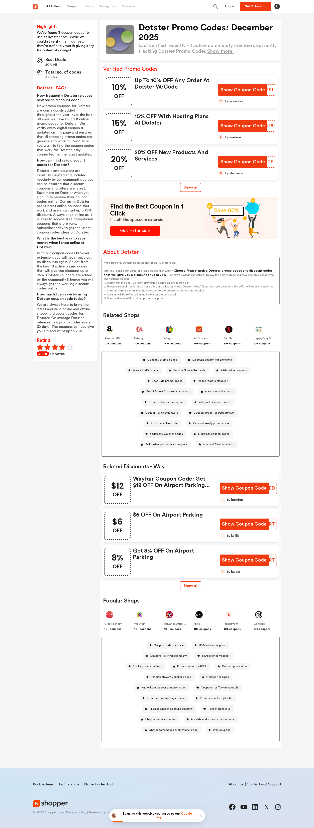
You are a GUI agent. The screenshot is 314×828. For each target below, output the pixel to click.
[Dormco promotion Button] (232, 666)
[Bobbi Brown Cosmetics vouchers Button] (167, 391)
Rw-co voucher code (164, 423)
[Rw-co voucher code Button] (162, 423)
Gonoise (259, 623)
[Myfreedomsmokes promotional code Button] (171, 730)
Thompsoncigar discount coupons (171, 708)
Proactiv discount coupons (166, 402)
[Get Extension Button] (135, 231)
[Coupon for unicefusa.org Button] (160, 413)
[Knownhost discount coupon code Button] (162, 687)
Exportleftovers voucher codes (171, 677)
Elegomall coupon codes (213, 434)
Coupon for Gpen (217, 677)
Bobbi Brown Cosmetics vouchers (168, 391)
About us (236, 784)
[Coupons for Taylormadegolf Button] (218, 687)
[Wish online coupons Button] (232, 370)
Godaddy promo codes (162, 359)
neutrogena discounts (219, 391)
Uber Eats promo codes (167, 381)
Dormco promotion (234, 666)
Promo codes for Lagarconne (166, 698)
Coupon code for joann (169, 645)
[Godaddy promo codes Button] (161, 360)
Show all (190, 586)
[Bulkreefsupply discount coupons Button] (165, 444)
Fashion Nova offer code (189, 370)
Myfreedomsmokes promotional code (173, 730)
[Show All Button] (190, 585)
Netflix (228, 338)
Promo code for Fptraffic (216, 698)
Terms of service (100, 812)
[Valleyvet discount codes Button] (213, 402)
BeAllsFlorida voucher (215, 655)
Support (274, 784)
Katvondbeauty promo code (211, 423)
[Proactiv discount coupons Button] (164, 402)
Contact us (256, 784)
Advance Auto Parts (177, 623)
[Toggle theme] (277, 6)
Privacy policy (76, 812)
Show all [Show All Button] (190, 187)
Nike (197, 623)
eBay (167, 338)
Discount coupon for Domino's (212, 359)
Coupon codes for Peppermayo (213, 412)
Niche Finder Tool (98, 784)
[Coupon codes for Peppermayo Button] (212, 413)
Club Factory (113, 623)
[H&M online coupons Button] (210, 645)
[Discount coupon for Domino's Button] (210, 360)
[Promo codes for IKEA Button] (190, 666)
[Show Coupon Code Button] (243, 90)
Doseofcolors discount (213, 381)
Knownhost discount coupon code (163, 687)
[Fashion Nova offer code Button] (187, 370)
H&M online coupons (212, 645)
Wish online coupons (233, 370)
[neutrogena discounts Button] (217, 391)
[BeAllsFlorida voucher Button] (214, 656)
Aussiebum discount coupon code (212, 719)
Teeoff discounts (219, 708)
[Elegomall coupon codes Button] (212, 434)
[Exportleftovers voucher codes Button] (169, 677)
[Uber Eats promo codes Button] (165, 381)
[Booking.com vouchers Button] (145, 666)
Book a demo (43, 784)
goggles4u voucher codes (166, 434)
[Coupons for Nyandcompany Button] (166, 656)
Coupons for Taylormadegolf (219, 687)
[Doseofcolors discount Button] (211, 381)
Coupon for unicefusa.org (161, 412)
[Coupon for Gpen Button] (215, 677)
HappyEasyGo (263, 338)
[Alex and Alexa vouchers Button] (217, 444)
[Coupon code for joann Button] (167, 645)
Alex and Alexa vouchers (218, 444)
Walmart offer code (145, 370)
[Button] (229, 6)
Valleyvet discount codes (214, 402)
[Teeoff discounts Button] (217, 709)
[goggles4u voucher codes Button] (164, 434)
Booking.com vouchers (147, 666)
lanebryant (231, 623)
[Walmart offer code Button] (144, 370)
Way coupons (221, 730)
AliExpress (201, 338)
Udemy (139, 338)
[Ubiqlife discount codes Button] (159, 719)
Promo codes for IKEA (192, 666)
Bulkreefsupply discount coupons (166, 444)
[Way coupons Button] (220, 730)
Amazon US (112, 338)
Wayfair (139, 623)
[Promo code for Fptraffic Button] (214, 698)
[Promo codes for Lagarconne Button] (164, 698)
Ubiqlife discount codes (160, 719)
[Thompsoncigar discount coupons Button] (169, 709)
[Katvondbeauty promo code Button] (209, 423)
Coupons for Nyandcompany (168, 655)
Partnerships (69, 784)
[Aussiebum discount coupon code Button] (211, 719)
